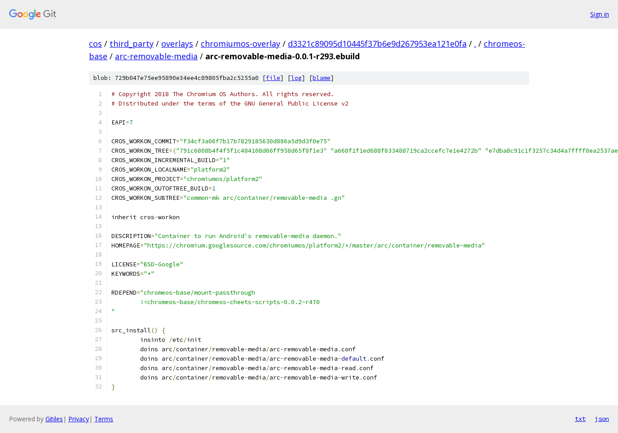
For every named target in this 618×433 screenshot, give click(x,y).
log (296, 78)
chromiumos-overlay (240, 43)
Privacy (78, 419)
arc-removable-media (156, 56)
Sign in (599, 14)
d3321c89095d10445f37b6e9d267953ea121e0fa (377, 43)
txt (580, 419)
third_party (132, 43)
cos (95, 43)
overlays (177, 43)
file (273, 78)
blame (322, 78)
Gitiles (54, 419)
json (602, 419)
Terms (103, 419)
